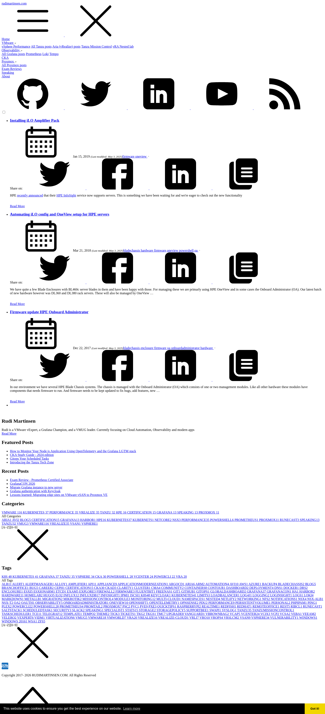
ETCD (61, 591)
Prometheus (34, 54)
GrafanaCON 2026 (22, 483)
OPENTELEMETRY (164, 602)
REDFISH (229, 606)
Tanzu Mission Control (96, 46)
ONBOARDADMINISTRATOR (86, 602)
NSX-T (8, 602)
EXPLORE (88, 591)
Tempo (53, 54)
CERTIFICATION (142, 512)
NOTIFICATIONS (284, 599)
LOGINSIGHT (281, 595)
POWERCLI (165, 576)
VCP (275, 614)
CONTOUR (217, 588)
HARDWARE (13, 595)
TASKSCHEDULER (17, 614)
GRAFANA (167, 512)
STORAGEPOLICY (171, 610)
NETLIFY (229, 599)
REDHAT (244, 606)
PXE (153, 606)
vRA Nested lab (123, 46)
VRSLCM (232, 617)
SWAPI (215, 610)
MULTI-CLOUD (169, 599)
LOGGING (261, 595)
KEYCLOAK (161, 595)
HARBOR (88, 520)
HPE (121, 512)
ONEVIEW (119, 602)
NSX (176, 520)
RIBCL (297, 606)
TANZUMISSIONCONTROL (273, 610)
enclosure (147, 348)
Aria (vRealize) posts (66, 46)
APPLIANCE (107, 584)
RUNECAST (290, 520)
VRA (181, 576)
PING (312, 602)
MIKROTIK (72, 599)
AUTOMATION (217, 584)
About (6, 76)
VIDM (40, 617)
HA (295, 591)
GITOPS (203, 591)
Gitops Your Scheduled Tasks (29, 458)
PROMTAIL (93, 606)
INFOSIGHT (111, 595)
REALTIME (211, 606)
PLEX (7, 606)
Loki (45, 54)
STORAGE (148, 610)
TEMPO (89, 614)
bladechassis (132, 250)
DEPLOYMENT (261, 588)
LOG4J (246, 595)
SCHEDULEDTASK (38, 610)
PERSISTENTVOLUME (253, 602)
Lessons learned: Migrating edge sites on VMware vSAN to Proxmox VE (58, 495)
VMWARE (12, 512)
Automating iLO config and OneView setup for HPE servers (59, 214)
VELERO (9, 617)
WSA (33, 621)
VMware (9, 43)
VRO (205, 617)
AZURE (255, 584)
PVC (135, 606)
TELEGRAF (52, 614)
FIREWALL (106, 591)
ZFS (41, 621)
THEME (103, 614)
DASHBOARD (237, 588)
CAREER (47, 588)
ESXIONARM (45, 591)
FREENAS (164, 591)
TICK (115, 614)
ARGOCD (177, 584)
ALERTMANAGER (40, 584)
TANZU (108, 512)
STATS (132, 610)
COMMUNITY (172, 588)
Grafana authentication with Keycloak (35, 491)
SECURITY (62, 610)
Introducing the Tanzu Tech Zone (32, 462)
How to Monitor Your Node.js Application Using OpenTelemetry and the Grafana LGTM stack (73, 451)
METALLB (33, 599)
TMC (161, 614)
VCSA (285, 614)
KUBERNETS (143, 520)
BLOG (26, 520)
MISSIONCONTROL (98, 599)
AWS (243, 584)
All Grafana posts (13, 54)
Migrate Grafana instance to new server (36, 487)
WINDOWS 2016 (15, 621)
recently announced (30, 195)
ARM (200, 584)
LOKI (308, 595)
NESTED (213, 599)
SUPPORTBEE (198, 610)
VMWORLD (117, 617)
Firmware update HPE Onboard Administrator (49, 312)
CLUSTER (142, 588)
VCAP (235, 614)
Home (6, 39)
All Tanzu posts (41, 46)
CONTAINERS (196, 588)
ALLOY (61, 584)
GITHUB (188, 591)
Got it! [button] (314, 708)
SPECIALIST (114, 610)
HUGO (49, 595)
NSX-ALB (315, 599)
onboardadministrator (186, 348)
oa (196, 250)
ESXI (29, 591)
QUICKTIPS (167, 606)
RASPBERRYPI (189, 606)
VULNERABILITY (284, 617)
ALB (7, 584)
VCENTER (144, 576)
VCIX (265, 614)
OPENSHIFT (139, 602)
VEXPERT (25, 617)
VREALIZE (89, 512)
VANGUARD (194, 614)
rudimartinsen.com (162, 19)
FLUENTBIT (145, 591)
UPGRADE (175, 614)
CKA (5, 57)
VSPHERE (89, 523)
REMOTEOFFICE (266, 606)
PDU (203, 602)
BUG (34, 588)
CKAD (111, 588)
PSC (126, 606)
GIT (177, 591)
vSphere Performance (16, 46)
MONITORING (143, 599)
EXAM (73, 591)
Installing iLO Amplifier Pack (34, 120)
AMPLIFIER (78, 584)
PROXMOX (209, 512)
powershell (186, 250)
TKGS (151, 614)
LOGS (298, 595)
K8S (7, 576)
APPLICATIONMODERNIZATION (143, 584)
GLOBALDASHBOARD (228, 591)
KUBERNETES (36, 512)
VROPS (217, 617)
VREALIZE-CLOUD (173, 617)
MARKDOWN (13, 599)
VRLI (194, 617)
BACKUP (270, 584)
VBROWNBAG (217, 614)
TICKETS (128, 614)
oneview (141, 156)
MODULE (122, 599)
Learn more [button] (131, 708)
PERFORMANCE (64, 512)
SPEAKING (188, 512)
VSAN (75, 523)
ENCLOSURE (13, 591)
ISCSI (135, 595)
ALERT (18, 584)
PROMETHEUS (246, 520)
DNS (278, 588)
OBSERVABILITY (49, 602)
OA (17, 602)
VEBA (296, 614)
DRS (304, 588)
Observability (12, 50)
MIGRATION (52, 599)
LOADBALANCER (225, 595)
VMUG (23, 523)
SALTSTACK (12, 610)
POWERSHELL (222, 520)
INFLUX (71, 595)
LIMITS (204, 595)
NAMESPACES (194, 599)
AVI (16, 520)
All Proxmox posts (14, 65)
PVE (144, 606)
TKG (141, 614)
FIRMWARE (125, 591)
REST (285, 606)
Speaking (8, 72)
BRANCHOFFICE (15, 588)
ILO (59, 595)
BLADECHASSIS (291, 584)
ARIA (7, 520)
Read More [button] (9, 433)
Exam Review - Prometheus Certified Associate (41, 480)
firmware (128, 156)
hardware (147, 250)
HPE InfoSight (66, 195)
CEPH (60, 588)
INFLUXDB (90, 595)
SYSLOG (229, 610)
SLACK (78, 610)
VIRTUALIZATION (60, 617)
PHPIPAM (299, 602)
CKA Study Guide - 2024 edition (32, 455)
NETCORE (163, 520)
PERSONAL (281, 602)
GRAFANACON (279, 591)
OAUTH (28, 602)
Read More (17, 206)
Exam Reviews (12, 69)
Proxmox (9, 61)
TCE (37, 614)
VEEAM (309, 614)
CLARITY (125, 588)
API (92, 584)
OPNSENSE (189, 602)
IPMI (125, 595)
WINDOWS (308, 617)
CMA (156, 588)
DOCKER (291, 588)
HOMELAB (33, 595)
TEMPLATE (73, 614)
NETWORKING (249, 599)
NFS (266, 599)
